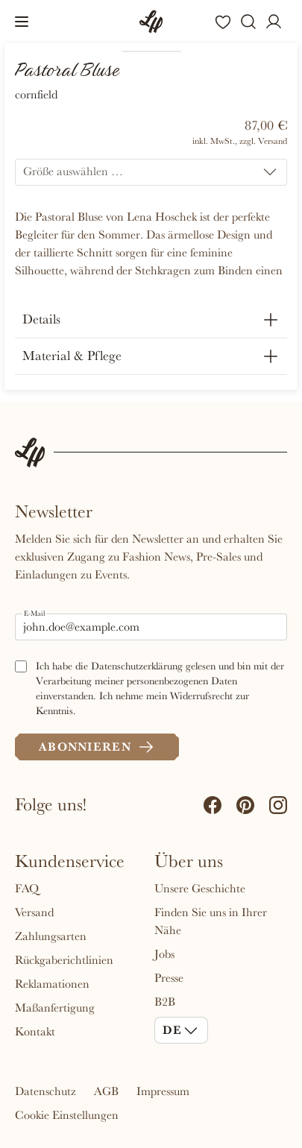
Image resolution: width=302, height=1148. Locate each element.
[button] (21, 21)
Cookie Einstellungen (67, 1115)
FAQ (27, 888)
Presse (168, 978)
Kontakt (35, 1031)
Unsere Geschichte (199, 888)
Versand (34, 912)
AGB (106, 1091)
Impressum (162, 1091)
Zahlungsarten (50, 936)
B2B (164, 1002)
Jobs (164, 954)
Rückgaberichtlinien (64, 960)
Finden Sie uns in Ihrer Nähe (210, 921)
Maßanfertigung (55, 1008)
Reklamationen (52, 984)
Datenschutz (45, 1091)
